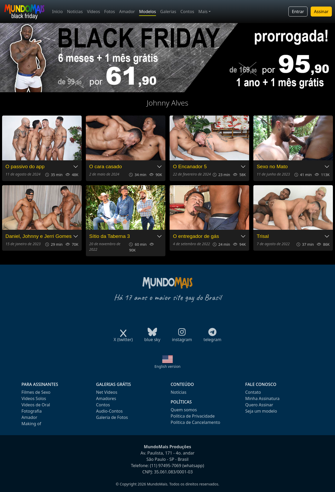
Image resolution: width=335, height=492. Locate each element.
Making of (31, 424)
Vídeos (93, 11)
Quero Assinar (259, 405)
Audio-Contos (109, 411)
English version (167, 366)
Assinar (321, 11)
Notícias (75, 11)
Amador (127, 11)
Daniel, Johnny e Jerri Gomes (38, 236)
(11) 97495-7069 (165, 465)
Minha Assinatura (262, 398)
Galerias (168, 11)
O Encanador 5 (190, 166)
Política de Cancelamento (195, 422)
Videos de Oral (35, 405)
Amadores (106, 398)
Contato (253, 392)
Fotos (109, 11)
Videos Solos (33, 398)
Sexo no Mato (272, 166)
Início (57, 11)
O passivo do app (24, 166)
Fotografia (31, 411)
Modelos (147, 11)
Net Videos (106, 392)
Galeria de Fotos (112, 417)
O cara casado (105, 166)
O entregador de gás (196, 236)
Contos (187, 11)
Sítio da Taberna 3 (109, 236)
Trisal (263, 236)
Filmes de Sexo (36, 392)
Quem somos (184, 410)
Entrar (298, 11)
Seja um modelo (261, 411)
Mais (203, 11)
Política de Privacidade (193, 416)
